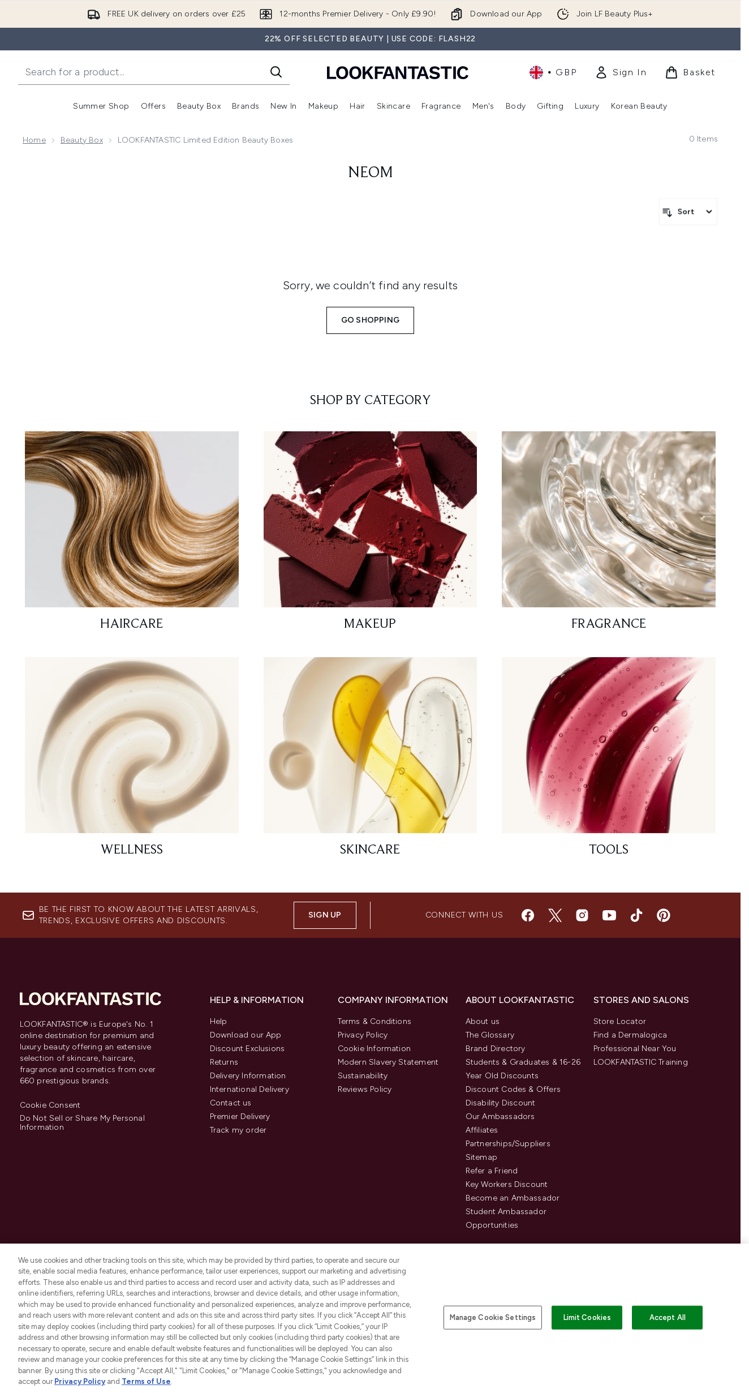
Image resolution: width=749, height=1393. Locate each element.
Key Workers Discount (507, 1184)
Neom (370, 173)
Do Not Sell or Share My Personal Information (82, 1123)
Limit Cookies (587, 1317)
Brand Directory (496, 1048)
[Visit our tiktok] (636, 915)
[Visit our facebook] (527, 915)
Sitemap (481, 1157)
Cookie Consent (50, 1105)
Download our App (246, 1035)
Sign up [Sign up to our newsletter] (324, 915)
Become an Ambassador (513, 1198)
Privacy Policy (363, 1035)
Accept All (667, 1317)
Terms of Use (146, 1381)
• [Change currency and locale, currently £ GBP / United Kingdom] (553, 72)
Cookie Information (374, 1048)
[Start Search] (276, 71)
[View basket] (690, 72)
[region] (374, 1318)
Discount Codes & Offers (513, 1089)
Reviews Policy (365, 1089)
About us (483, 1021)
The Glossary (490, 1035)
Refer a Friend (492, 1171)
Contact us (231, 1103)
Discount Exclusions (247, 1048)
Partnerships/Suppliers (508, 1143)
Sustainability (363, 1076)
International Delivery (249, 1089)
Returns (224, 1062)
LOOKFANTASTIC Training (640, 1062)
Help (218, 1021)
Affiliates (482, 1130)
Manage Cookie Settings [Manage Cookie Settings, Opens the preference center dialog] (493, 1317)
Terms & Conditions (375, 1021)
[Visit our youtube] (609, 915)
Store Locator (620, 1021)
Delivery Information (248, 1076)
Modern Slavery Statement (388, 1062)
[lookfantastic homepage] (397, 72)
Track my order (238, 1130)
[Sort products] (688, 211)
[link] (620, 72)
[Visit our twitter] (555, 915)
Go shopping (370, 320)
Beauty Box (82, 140)
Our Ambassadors (500, 1116)
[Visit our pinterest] (663, 915)
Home (34, 140)
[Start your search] (154, 71)
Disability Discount (501, 1103)
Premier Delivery (240, 1116)
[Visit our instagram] (582, 915)
